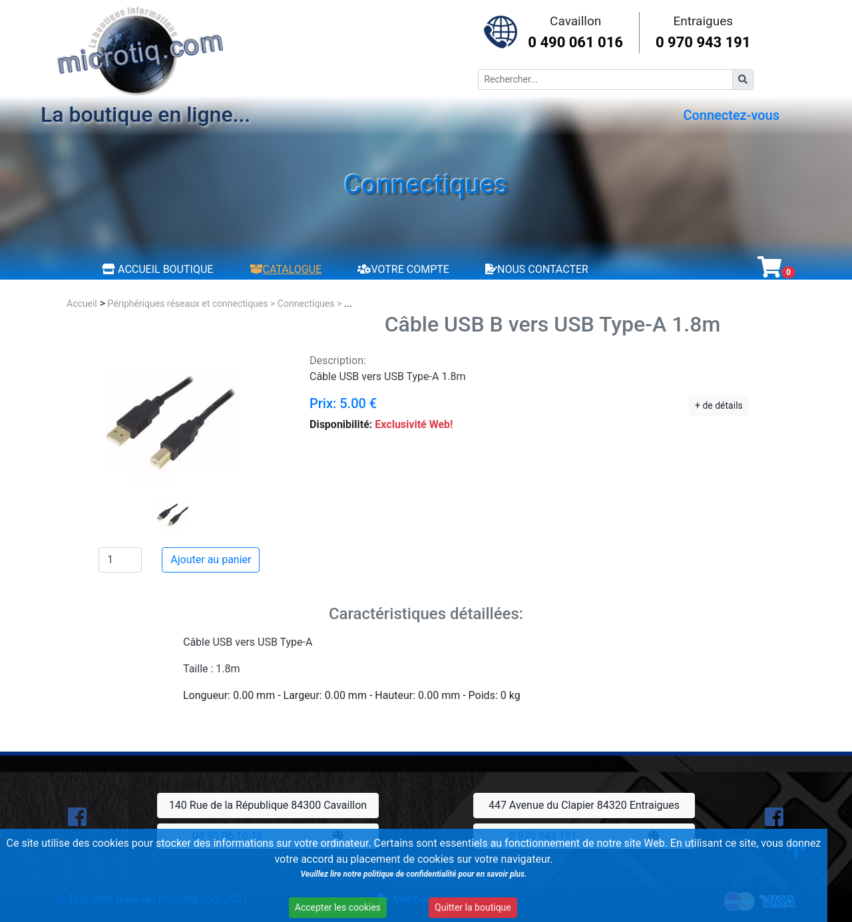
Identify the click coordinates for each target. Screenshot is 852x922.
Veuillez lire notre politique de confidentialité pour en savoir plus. (375, 882)
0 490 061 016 (575, 42)
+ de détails (719, 405)
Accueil (82, 303)
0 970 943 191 (703, 42)
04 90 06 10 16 (227, 835)
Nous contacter (536, 269)
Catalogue (286, 269)
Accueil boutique (157, 269)
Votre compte (403, 269)
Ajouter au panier (210, 559)
